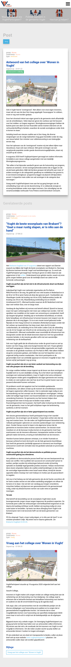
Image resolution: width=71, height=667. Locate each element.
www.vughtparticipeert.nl (36, 638)
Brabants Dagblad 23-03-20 (16, 522)
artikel (23, 275)
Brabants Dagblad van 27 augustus (22, 266)
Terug (6, 41)
